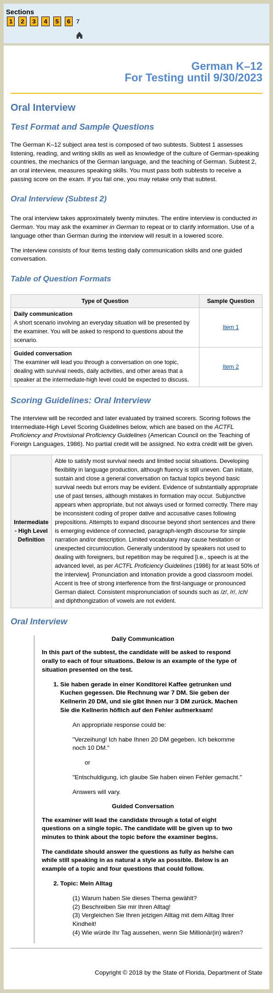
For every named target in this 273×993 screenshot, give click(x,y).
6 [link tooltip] (68, 21)
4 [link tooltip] (45, 21)
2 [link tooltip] (22, 21)
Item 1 (231, 327)
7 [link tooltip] (78, 21)
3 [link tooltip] (33, 21)
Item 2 (231, 367)
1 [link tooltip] (10, 21)
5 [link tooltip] (57, 21)
